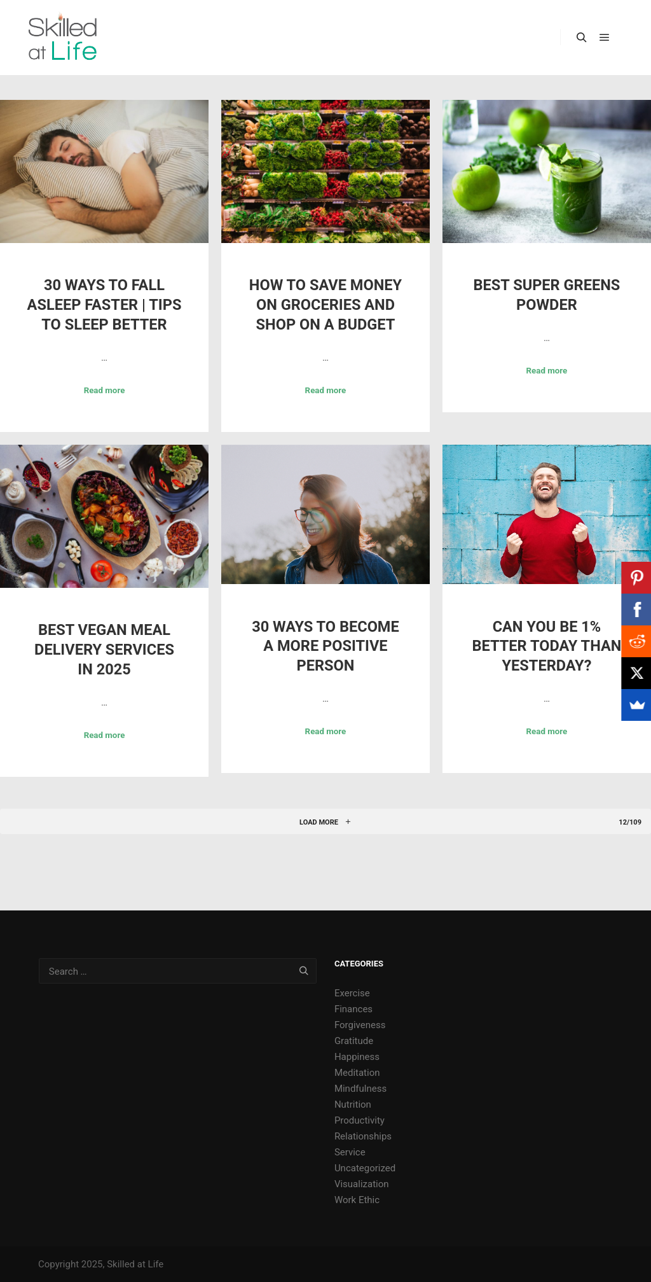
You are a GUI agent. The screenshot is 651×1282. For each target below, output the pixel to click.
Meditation (357, 1072)
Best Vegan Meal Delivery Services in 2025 (104, 649)
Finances (353, 1009)
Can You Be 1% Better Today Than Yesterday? (546, 646)
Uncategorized (364, 1168)
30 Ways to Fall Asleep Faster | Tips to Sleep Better (104, 304)
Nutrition (352, 1104)
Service (350, 1152)
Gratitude (353, 1041)
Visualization (361, 1184)
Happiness (357, 1057)
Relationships (363, 1136)
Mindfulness (360, 1088)
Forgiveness (360, 1025)
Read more (104, 390)
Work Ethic (357, 1200)
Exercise (352, 993)
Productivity (359, 1120)
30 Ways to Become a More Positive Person (325, 646)
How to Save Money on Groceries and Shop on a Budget (325, 304)
